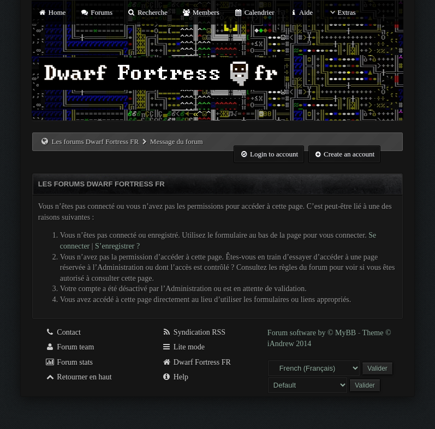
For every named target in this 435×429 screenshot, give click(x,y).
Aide (301, 12)
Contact (63, 332)
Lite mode (183, 347)
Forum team (69, 347)
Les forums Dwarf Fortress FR (95, 141)
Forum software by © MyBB (312, 333)
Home (51, 12)
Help (175, 377)
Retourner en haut (78, 377)
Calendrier (254, 12)
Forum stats (69, 362)
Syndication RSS (193, 332)
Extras (341, 12)
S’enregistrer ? (117, 246)
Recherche (147, 12)
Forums (96, 12)
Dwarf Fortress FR (196, 362)
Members (200, 12)
